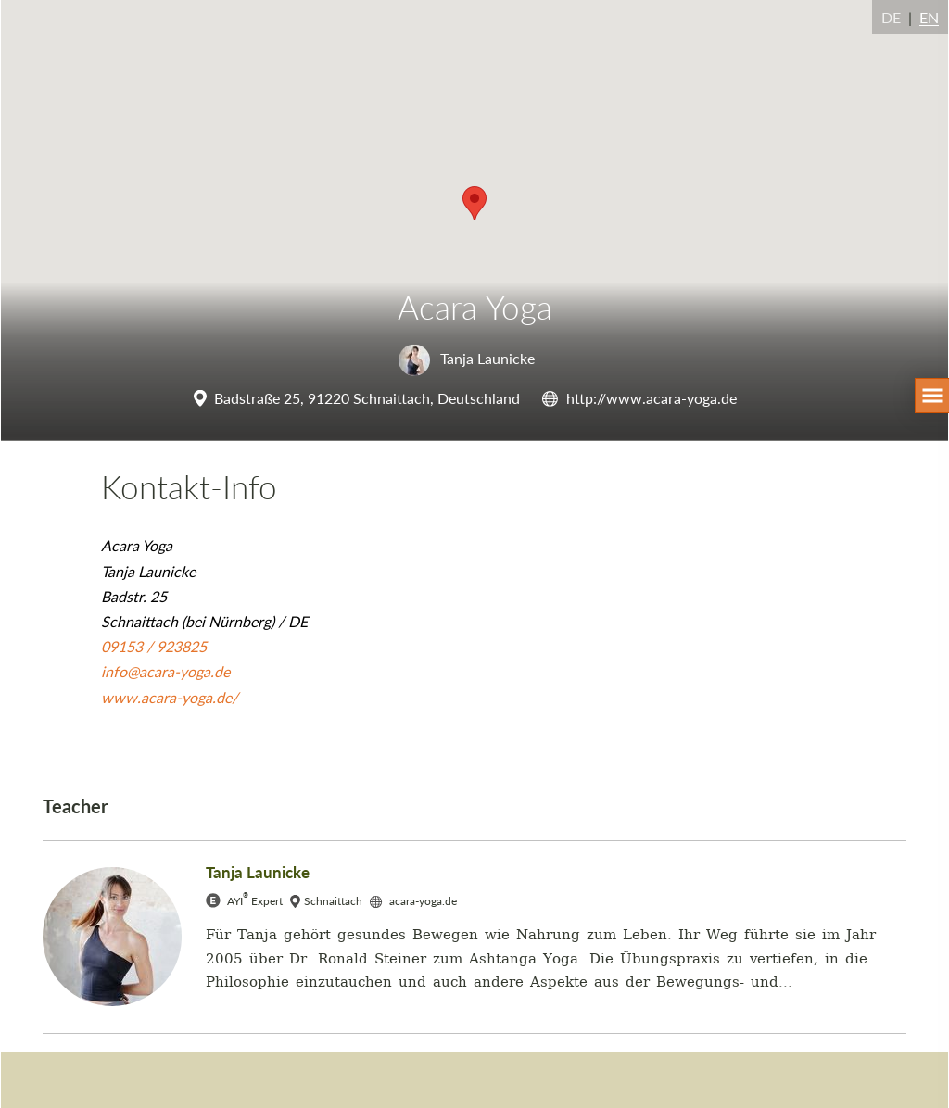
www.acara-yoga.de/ (169, 697)
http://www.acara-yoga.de (651, 398)
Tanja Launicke (467, 358)
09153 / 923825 (154, 646)
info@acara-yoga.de (165, 671)
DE (891, 17)
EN (929, 17)
